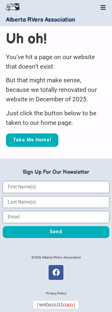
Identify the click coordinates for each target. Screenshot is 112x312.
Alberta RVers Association (40, 19)
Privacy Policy (56, 293)
